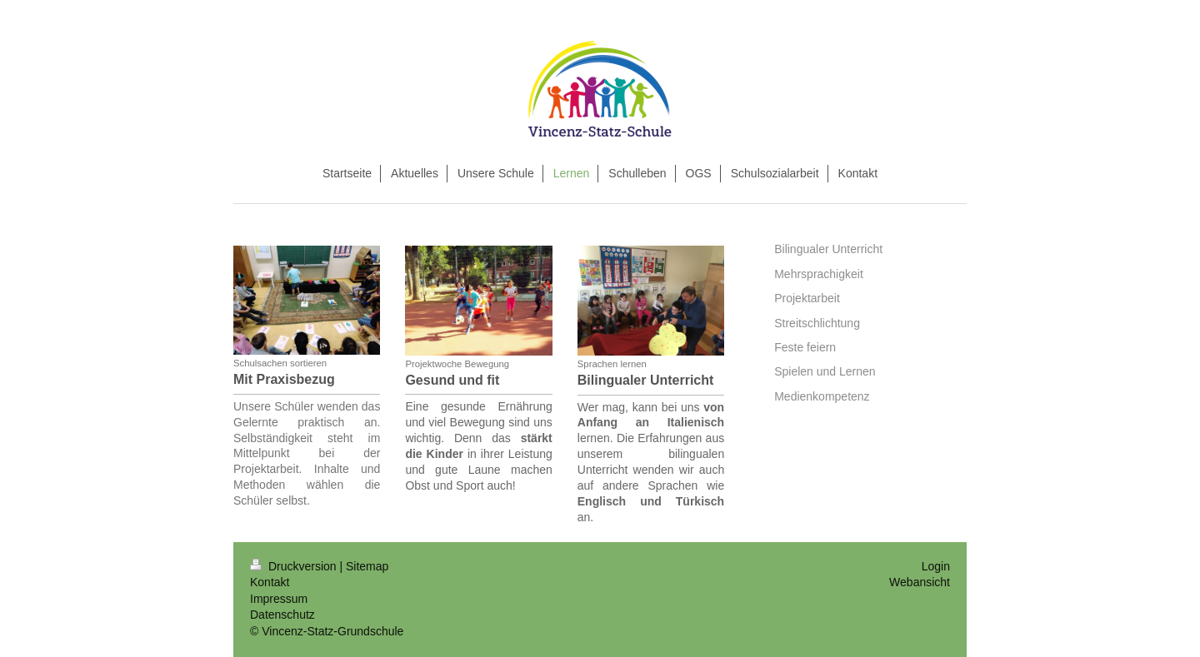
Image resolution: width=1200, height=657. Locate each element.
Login (936, 566)
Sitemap (367, 566)
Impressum (279, 598)
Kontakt (269, 582)
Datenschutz (282, 614)
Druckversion (294, 566)
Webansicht (919, 582)
